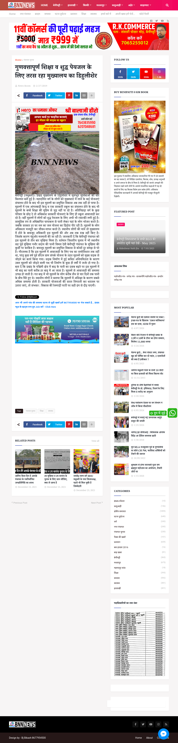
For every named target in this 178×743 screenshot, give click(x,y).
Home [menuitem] (44, 5)
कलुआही (139, 506)
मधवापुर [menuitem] (100, 5)
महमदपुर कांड (139, 567)
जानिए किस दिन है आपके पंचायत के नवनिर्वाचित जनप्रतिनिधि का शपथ (26, 480)
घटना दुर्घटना (60, 14)
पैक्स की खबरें (139, 537)
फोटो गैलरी (144, 14)
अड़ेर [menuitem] (130, 5)
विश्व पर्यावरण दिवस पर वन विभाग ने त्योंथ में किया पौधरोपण (146, 405)
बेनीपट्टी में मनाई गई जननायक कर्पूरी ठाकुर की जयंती (146, 419)
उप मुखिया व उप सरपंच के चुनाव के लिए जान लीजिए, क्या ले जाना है (55, 480)
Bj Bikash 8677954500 (34, 737)
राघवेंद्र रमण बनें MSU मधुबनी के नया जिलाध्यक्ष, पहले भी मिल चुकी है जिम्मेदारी (85, 481)
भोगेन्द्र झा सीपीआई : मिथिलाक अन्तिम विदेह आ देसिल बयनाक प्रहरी (148, 434)
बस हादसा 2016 (139, 547)
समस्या (47, 14)
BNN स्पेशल (139, 501)
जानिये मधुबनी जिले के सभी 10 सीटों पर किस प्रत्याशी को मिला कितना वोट (147, 372)
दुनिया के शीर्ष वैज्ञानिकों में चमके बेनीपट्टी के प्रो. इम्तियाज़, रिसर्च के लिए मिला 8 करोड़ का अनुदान (147, 389)
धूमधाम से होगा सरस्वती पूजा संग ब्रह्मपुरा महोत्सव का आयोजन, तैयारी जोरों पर (146, 469)
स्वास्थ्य (93, 14)
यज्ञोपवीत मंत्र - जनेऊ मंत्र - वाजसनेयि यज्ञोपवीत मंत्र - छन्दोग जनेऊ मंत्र (138, 278)
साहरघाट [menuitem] (144, 5)
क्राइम (37, 14)
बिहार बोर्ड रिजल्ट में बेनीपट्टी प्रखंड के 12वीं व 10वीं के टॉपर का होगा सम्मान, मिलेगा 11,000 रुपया (148, 339)
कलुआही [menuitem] (116, 5)
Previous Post (20, 502)
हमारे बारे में (106, 14)
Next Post (96, 502)
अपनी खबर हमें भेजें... (125, 14)
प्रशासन (73, 14)
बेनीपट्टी (139, 557)
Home (12, 14)
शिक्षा (83, 14)
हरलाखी (139, 588)
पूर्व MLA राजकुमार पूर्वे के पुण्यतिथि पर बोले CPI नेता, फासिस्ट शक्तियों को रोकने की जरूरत (148, 451)
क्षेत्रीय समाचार (139, 511)
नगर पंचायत (25, 14)
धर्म (139, 521)
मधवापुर (139, 562)
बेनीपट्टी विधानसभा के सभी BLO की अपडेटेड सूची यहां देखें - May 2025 (136, 242)
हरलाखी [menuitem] (72, 5)
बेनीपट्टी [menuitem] (56, 5)
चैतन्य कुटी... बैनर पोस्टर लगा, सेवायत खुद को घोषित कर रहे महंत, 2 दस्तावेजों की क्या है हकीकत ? (148, 356)
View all (95, 441)
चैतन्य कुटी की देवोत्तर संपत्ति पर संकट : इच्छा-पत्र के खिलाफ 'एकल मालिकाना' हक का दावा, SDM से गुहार (148, 321)
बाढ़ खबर (139, 552)
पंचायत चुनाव (29, 60)
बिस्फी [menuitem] (86, 5)
